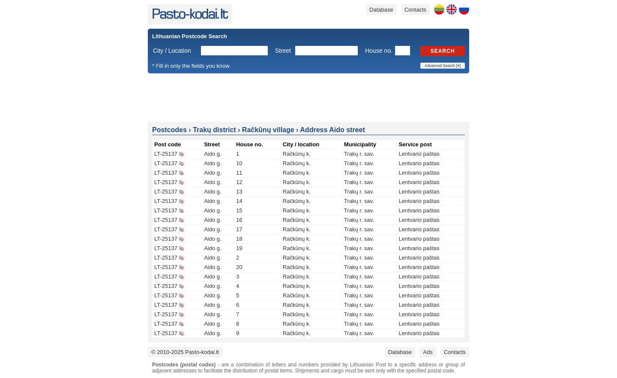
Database (381, 9)
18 (239, 239)
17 (239, 229)
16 (239, 220)
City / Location (172, 50)
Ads (427, 352)
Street (283, 50)
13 (239, 191)
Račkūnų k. (297, 154)
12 (239, 182)
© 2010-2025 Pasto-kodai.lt (185, 352)
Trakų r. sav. (359, 154)
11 (239, 172)
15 (239, 210)
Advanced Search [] (443, 66)
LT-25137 (165, 154)
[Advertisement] (308, 97)
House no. (378, 50)
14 (239, 201)
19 (239, 248)
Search (443, 51)
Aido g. (212, 154)
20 (239, 267)
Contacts (415, 9)
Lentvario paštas (418, 154)
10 (239, 163)
